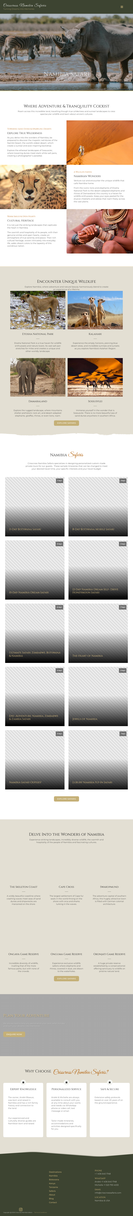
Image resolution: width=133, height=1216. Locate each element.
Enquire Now (14, 1034)
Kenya (52, 1183)
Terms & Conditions (40, 1212)
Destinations (55, 1172)
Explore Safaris (66, 423)
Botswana (54, 1179)
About (52, 1195)
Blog (51, 1198)
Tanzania (53, 1187)
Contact (53, 1202)
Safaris (52, 1191)
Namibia (53, 1176)
